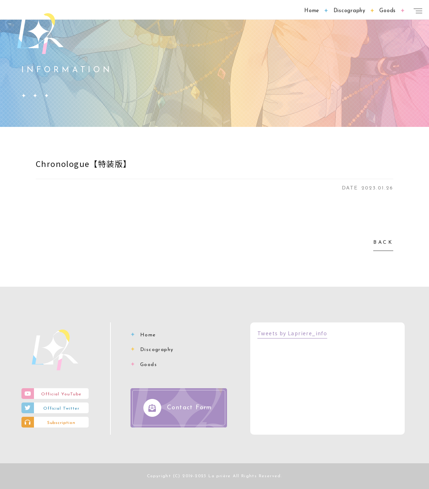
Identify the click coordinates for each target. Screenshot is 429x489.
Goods (148, 364)
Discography (156, 349)
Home (148, 335)
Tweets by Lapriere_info (292, 333)
